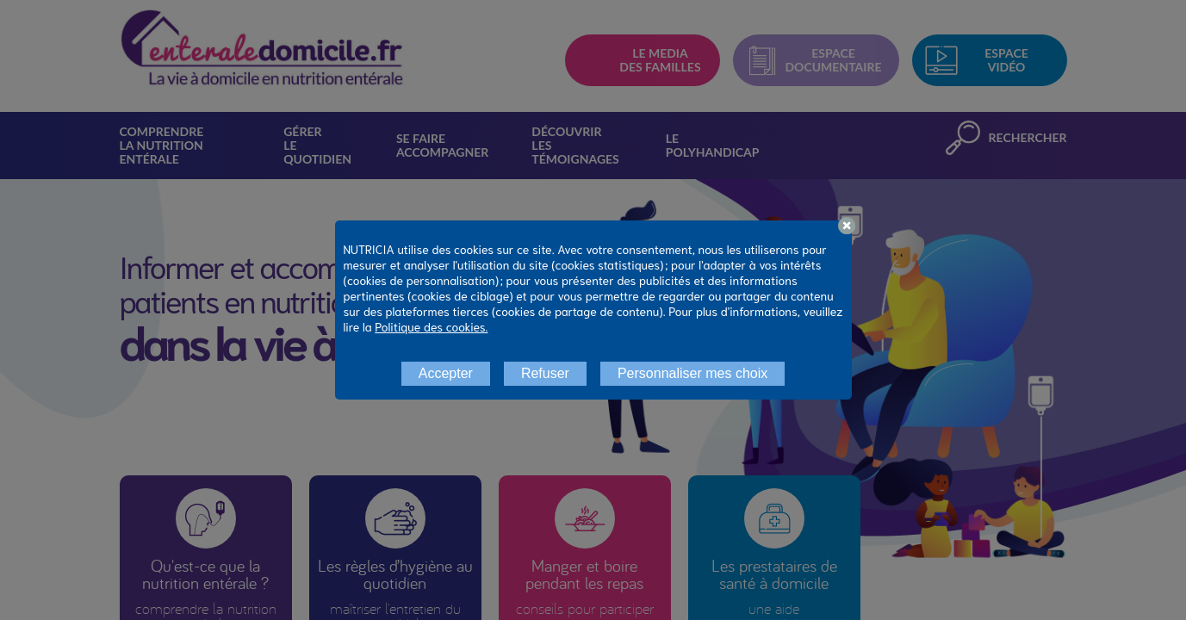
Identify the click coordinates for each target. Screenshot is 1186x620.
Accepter (446, 373)
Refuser (545, 373)
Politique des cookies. (431, 326)
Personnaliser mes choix (692, 373)
